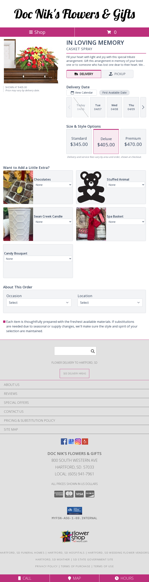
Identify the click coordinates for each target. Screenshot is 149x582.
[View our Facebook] (64, 443)
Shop (37, 32)
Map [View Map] (74, 578)
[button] (74, 511)
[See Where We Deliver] (74, 373)
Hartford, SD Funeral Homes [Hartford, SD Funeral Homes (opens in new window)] (22, 552)
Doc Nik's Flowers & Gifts (74, 14)
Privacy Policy (46, 566)
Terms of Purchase (75, 566)
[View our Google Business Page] (71, 443)
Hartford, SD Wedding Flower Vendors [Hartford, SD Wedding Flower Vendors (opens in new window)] (118, 552)
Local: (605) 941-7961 (74, 474)
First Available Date (114, 92)
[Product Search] (75, 351)
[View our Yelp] (85, 443)
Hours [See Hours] (124, 578)
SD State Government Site (93, 559)
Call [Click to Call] (24, 578)
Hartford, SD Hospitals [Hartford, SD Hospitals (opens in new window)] (66, 552)
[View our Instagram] (78, 443)
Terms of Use (104, 566)
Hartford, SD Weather (53, 559)
